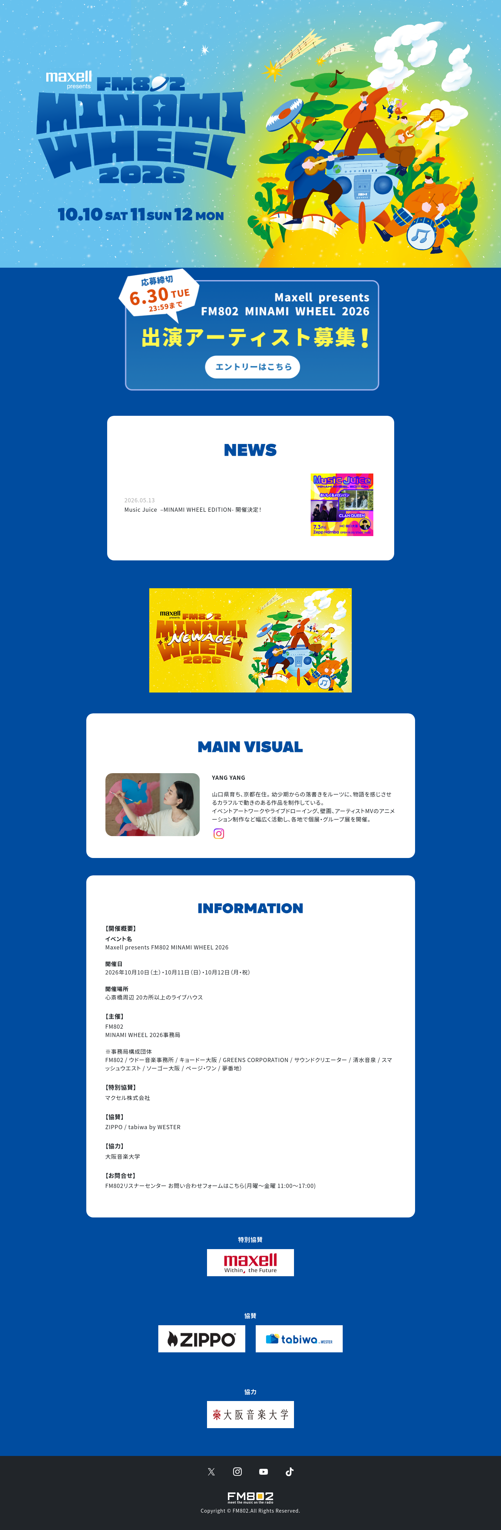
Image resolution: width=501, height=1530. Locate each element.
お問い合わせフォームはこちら (206, 1185)
